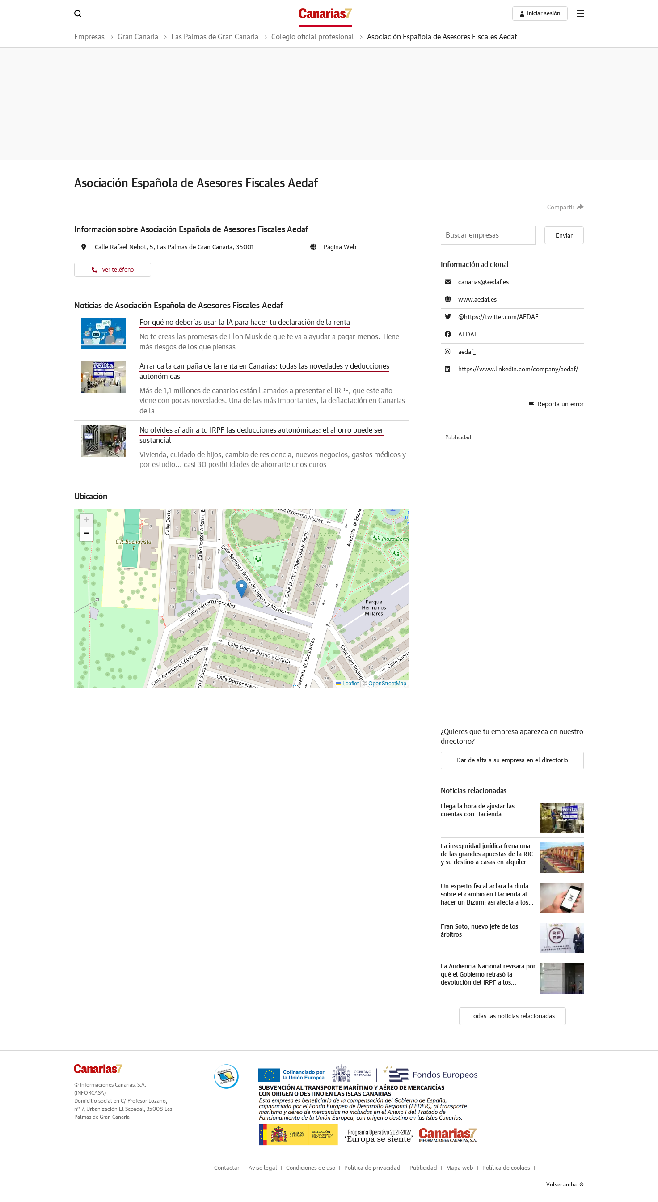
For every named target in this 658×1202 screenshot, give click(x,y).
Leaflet (347, 683)
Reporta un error (556, 404)
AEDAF (468, 334)
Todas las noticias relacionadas (512, 1016)
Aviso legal (263, 1168)
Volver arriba (565, 1184)
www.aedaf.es (477, 300)
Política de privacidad (372, 1168)
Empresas (89, 37)
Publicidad (423, 1168)
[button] (241, 589)
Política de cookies (506, 1168)
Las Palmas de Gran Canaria (214, 37)
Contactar (227, 1168)
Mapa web (459, 1168)
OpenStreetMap (387, 683)
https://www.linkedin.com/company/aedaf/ (518, 369)
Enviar (564, 236)
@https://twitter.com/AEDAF (498, 317)
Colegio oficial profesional (312, 37)
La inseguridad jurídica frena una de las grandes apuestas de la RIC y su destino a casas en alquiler (487, 854)
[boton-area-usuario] (540, 13)
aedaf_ (467, 352)
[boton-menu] (580, 13)
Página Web (340, 247)
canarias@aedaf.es (483, 282)
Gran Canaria (138, 37)
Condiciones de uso (310, 1168)
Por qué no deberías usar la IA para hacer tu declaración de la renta (244, 322)
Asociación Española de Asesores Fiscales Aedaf (442, 37)
